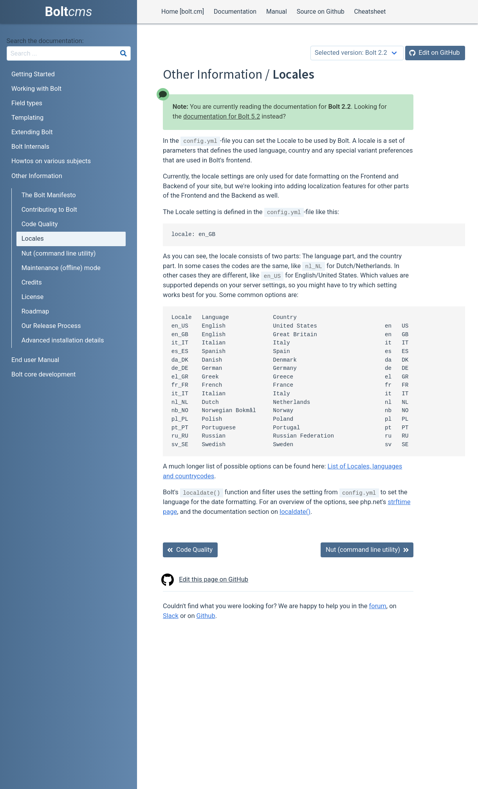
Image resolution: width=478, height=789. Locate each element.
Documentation (235, 11)
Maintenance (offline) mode (61, 268)
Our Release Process (51, 326)
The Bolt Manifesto (49, 195)
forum (377, 606)
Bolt (68, 11)
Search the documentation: (45, 41)
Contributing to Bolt (49, 209)
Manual (276, 11)
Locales (33, 238)
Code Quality (40, 224)
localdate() (295, 511)
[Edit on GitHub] (435, 53)
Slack (171, 616)
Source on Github (321, 11)
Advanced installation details (63, 340)
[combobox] (69, 53)
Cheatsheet (370, 11)
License (33, 297)
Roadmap (35, 311)
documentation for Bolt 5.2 (221, 116)
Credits (32, 282)
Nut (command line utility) (59, 253)
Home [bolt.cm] (182, 11)
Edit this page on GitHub (205, 580)
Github (206, 616)
